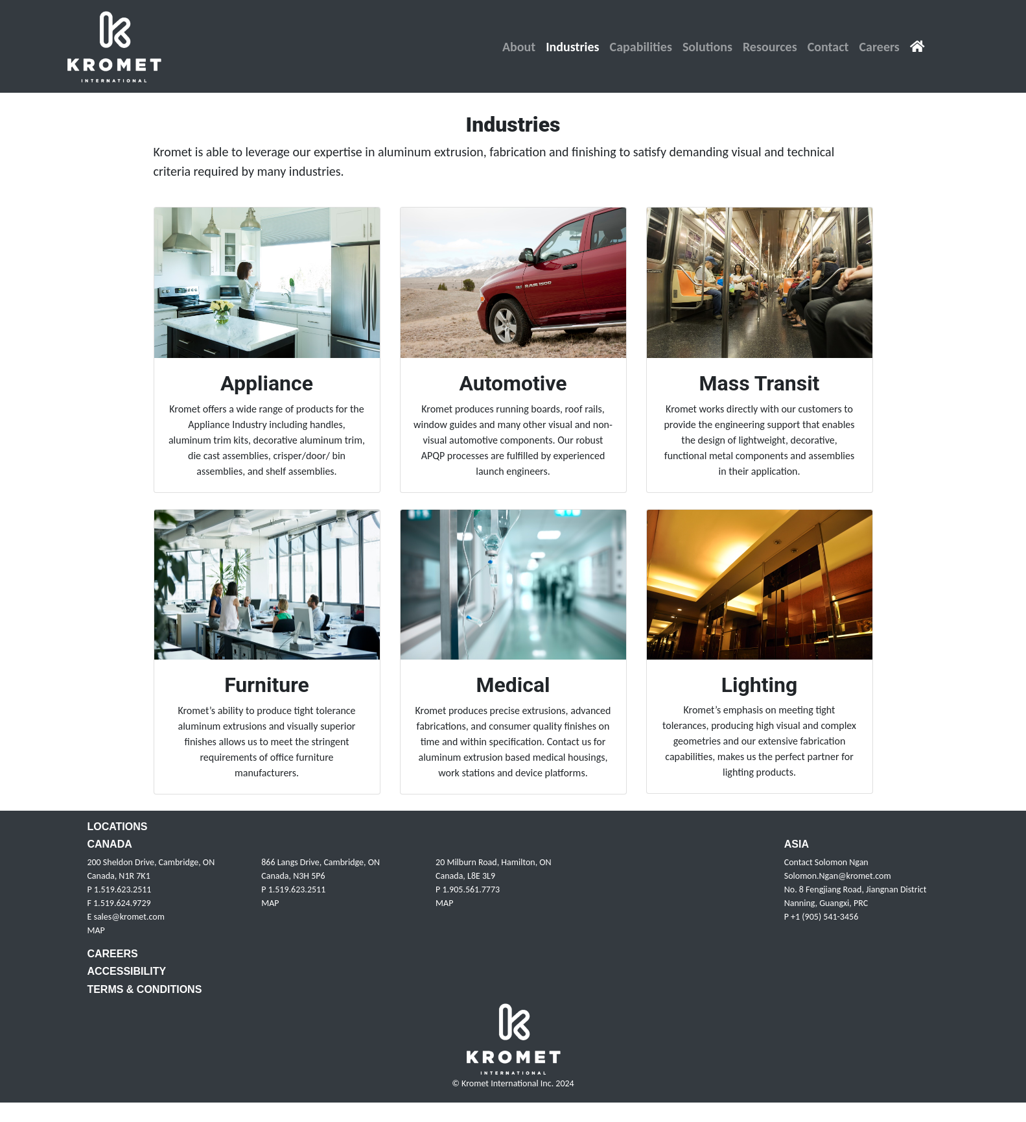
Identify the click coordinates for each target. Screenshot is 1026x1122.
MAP (95, 930)
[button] (519, 47)
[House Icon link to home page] (917, 47)
